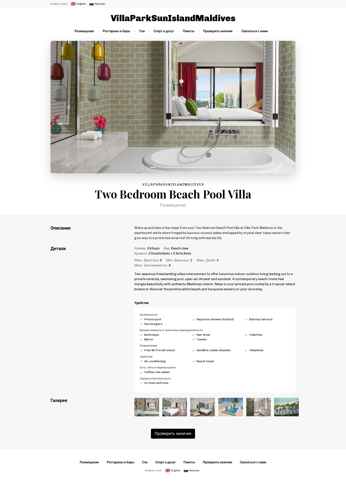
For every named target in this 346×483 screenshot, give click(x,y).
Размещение (84, 31)
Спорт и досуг (164, 31)
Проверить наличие (218, 31)
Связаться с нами (254, 31)
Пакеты (189, 31)
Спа (142, 31)
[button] (69, 107)
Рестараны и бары (116, 31)
